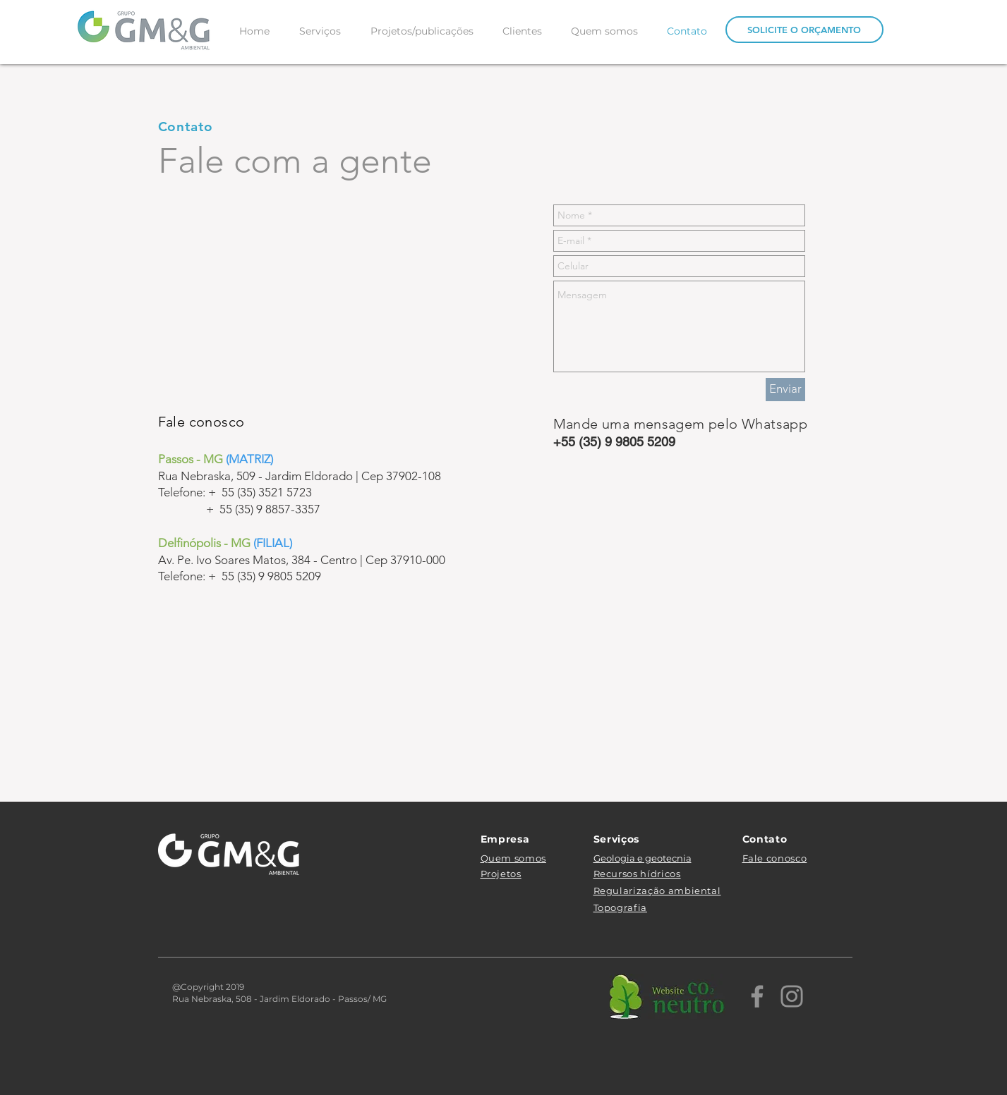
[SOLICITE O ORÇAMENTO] (804, 29)
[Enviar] (785, 389)
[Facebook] (757, 996)
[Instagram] (792, 996)
